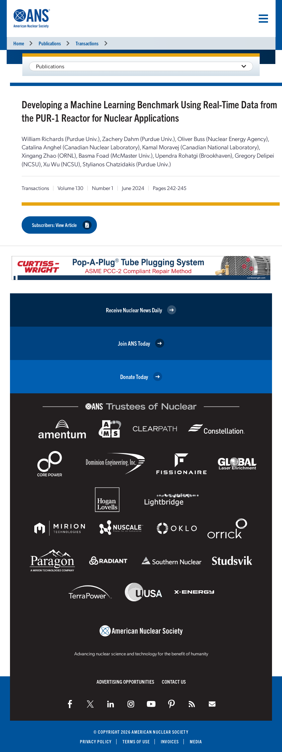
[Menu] (263, 18)
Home (18, 43)
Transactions (87, 43)
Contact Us (174, 681)
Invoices (170, 741)
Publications (50, 43)
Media (196, 741)
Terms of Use (136, 741)
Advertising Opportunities (125, 681)
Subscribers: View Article (62, 225)
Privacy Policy (95, 741)
